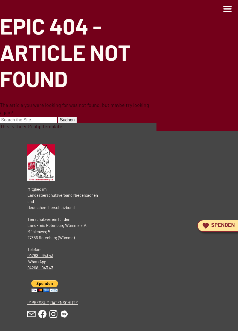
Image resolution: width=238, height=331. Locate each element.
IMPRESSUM (38, 303)
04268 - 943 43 (40, 256)
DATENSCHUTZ (64, 303)
